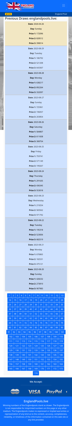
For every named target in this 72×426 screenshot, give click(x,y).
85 (36, 327)
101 (62, 332)
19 (36, 300)
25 (10, 304)
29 (31, 304)
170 (42, 368)
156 (10, 364)
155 (61, 359)
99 (50, 332)
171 (48, 368)
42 (41, 309)
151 (36, 359)
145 (54, 355)
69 (10, 323)
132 (29, 350)
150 (29, 359)
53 (41, 313)
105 (29, 336)
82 (20, 327)
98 (45, 332)
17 (25, 300)
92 (14, 332)
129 (10, 350)
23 (57, 300)
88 (51, 327)
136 (54, 350)
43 (46, 309)
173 (61, 368)
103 (17, 336)
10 (47, 295)
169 (36, 368)
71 (20, 323)
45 (57, 309)
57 (62, 313)
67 (57, 318)
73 (31, 323)
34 (57, 304)
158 (23, 364)
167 (23, 368)
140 (23, 355)
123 (29, 345)
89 (57, 327)
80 (10, 327)
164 (61, 364)
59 (15, 318)
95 (30, 332)
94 (24, 332)
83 (25, 327)
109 (54, 336)
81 (15, 327)
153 (48, 359)
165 (10, 368)
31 (41, 304)
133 (36, 350)
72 (25, 323)
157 (17, 364)
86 (41, 327)
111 (10, 341)
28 (25, 304)
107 (42, 336)
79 (62, 323)
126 (48, 345)
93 (19, 332)
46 (62, 309)
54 (46, 313)
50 (25, 313)
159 (29, 364)
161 (42, 364)
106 (36, 336)
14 (10, 300)
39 (25, 309)
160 (36, 364)
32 (46, 304)
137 (61, 350)
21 (46, 300)
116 (42, 341)
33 (51, 304)
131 (23, 350)
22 (51, 300)
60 (20, 318)
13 (62, 295)
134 (42, 350)
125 (42, 345)
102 (10, 336)
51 (31, 313)
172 (54, 368)
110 (61, 336)
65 (46, 318)
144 (48, 355)
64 (41, 318)
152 (42, 359)
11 (52, 295)
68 (62, 318)
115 (36, 341)
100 (56, 332)
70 (15, 323)
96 (35, 332)
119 (61, 341)
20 (41, 300)
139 (17, 355)
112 (17, 341)
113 (23, 341)
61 (25, 318)
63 (36, 318)
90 (62, 327)
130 (17, 350)
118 (54, 341)
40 (31, 309)
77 (51, 323)
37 (15, 309)
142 (36, 355)
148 (17, 359)
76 (46, 323)
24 (62, 300)
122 (23, 345)
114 (29, 341)
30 (36, 304)
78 (57, 323)
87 (46, 327)
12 (57, 295)
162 (48, 364)
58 (10, 318)
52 (36, 313)
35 (62, 304)
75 (41, 323)
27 (20, 304)
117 (48, 341)
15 (15, 300)
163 (54, 364)
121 (17, 345)
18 (31, 300)
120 (10, 345)
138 (10, 355)
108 (48, 336)
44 (51, 309)
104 (23, 336)
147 (10, 359)
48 (15, 313)
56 (57, 313)
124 (36, 345)
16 (20, 300)
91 (9, 332)
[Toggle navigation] (63, 5)
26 (15, 304)
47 (10, 313)
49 (20, 313)
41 (36, 309)
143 (42, 355)
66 (51, 318)
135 (48, 350)
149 (23, 359)
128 (61, 345)
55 (51, 313)
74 (36, 323)
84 (31, 327)
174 (36, 373)
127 (54, 345)
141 (29, 355)
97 (40, 332)
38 (20, 309)
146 (61, 355)
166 (17, 368)
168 (29, 368)
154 (54, 359)
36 (10, 309)
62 (31, 318)
